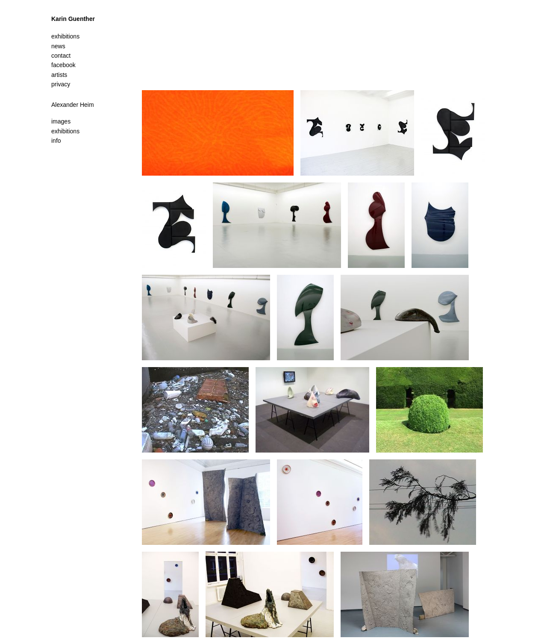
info (56, 140)
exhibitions (65, 131)
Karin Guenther (73, 18)
